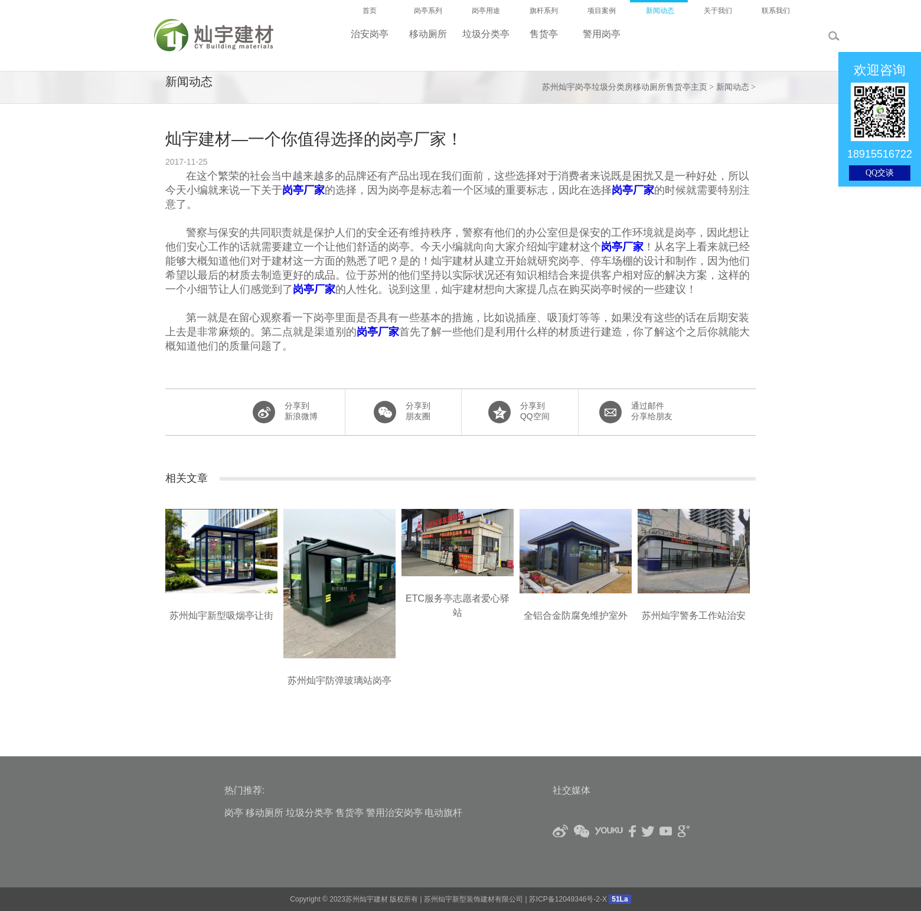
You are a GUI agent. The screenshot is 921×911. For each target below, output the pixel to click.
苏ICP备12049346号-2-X (568, 899)
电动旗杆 (443, 813)
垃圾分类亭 (309, 813)
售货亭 (349, 813)
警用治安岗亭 (394, 813)
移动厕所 (264, 813)
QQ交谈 (880, 172)
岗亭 (233, 813)
